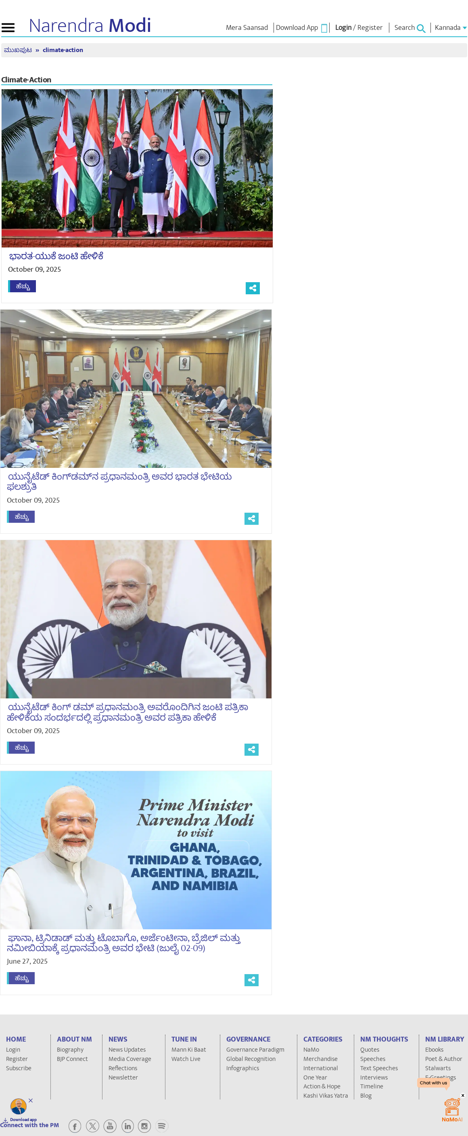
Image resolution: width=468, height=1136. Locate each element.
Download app (23, 1119)
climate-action (63, 50)
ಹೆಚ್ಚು (23, 286)
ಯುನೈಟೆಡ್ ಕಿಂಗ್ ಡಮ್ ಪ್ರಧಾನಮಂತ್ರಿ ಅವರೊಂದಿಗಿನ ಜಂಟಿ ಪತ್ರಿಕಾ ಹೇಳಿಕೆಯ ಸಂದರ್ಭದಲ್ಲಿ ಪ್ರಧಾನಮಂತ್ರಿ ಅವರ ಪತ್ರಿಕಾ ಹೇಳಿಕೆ (124, 712)
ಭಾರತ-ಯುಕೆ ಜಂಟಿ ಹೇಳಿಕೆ (56, 256)
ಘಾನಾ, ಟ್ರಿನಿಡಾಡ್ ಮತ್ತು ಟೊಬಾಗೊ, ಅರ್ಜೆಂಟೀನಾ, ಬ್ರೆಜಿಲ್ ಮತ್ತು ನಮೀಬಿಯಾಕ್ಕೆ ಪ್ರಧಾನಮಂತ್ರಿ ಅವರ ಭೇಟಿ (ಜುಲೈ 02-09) (121, 943)
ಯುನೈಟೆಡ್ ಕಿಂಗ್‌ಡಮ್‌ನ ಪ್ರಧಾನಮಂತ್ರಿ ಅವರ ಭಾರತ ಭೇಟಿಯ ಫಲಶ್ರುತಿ (116, 482)
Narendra (90, 25)
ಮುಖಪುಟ (18, 50)
